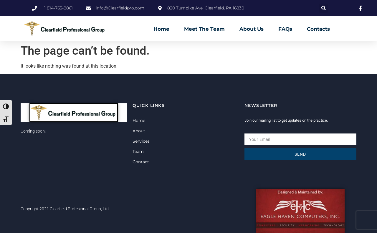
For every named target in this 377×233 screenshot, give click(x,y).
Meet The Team (204, 29)
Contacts (318, 29)
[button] (323, 8)
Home (161, 29)
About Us (251, 29)
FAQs (285, 29)
